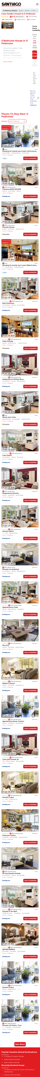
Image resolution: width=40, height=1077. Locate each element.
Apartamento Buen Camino (13, 721)
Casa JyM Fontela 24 (10, 759)
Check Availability (34, 54)
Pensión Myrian (8, 227)
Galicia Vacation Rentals (12, 1059)
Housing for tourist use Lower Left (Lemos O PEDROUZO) (19, 152)
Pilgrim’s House (8, 683)
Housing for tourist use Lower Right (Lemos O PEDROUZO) (19, 266)
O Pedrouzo (10, 155)
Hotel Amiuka (7, 341)
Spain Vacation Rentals (11, 1062)
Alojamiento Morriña (10, 493)
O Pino (33, 10)
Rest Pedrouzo (8, 303)
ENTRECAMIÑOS (8, 949)
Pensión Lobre (8, 797)
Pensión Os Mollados (10, 569)
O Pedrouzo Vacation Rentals (14, 1056)
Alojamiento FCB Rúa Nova (12, 379)
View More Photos (8, 25)
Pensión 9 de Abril (9, 911)
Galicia (27, 10)
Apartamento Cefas (10, 607)
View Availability (30, 158)
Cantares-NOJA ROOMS (11, 189)
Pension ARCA (8, 531)
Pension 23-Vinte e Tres (11, 1025)
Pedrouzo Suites (9, 835)
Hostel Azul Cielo (9, 417)
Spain (21, 10)
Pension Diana (8, 987)
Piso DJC (5, 645)
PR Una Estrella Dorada (11, 873)
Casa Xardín (7, 455)
